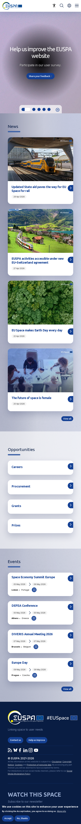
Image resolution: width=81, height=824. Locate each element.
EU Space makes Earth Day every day (37, 330)
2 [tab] (33, 109)
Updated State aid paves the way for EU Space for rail (39, 189)
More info (61, 811)
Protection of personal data (39, 765)
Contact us (15, 740)
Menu (77, 5)
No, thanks (22, 818)
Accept (8, 818)
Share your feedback (40, 76)
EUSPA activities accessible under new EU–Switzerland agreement (38, 260)
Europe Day (19, 662)
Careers (17, 467)
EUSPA (25, 719)
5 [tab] (49, 109)
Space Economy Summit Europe (33, 577)
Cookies (19, 765)
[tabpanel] (40, 62)
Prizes (16, 525)
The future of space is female (31, 398)
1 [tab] (26, 109)
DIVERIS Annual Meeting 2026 (32, 634)
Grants (16, 506)
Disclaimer (56, 761)
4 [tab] (44, 109)
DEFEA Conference (24, 605)
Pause (57, 110)
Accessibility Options (54, 5)
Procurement (21, 486)
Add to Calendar (34, 589)
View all (67, 418)
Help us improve (37, 740)
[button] (69, 5)
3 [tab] (39, 109)
